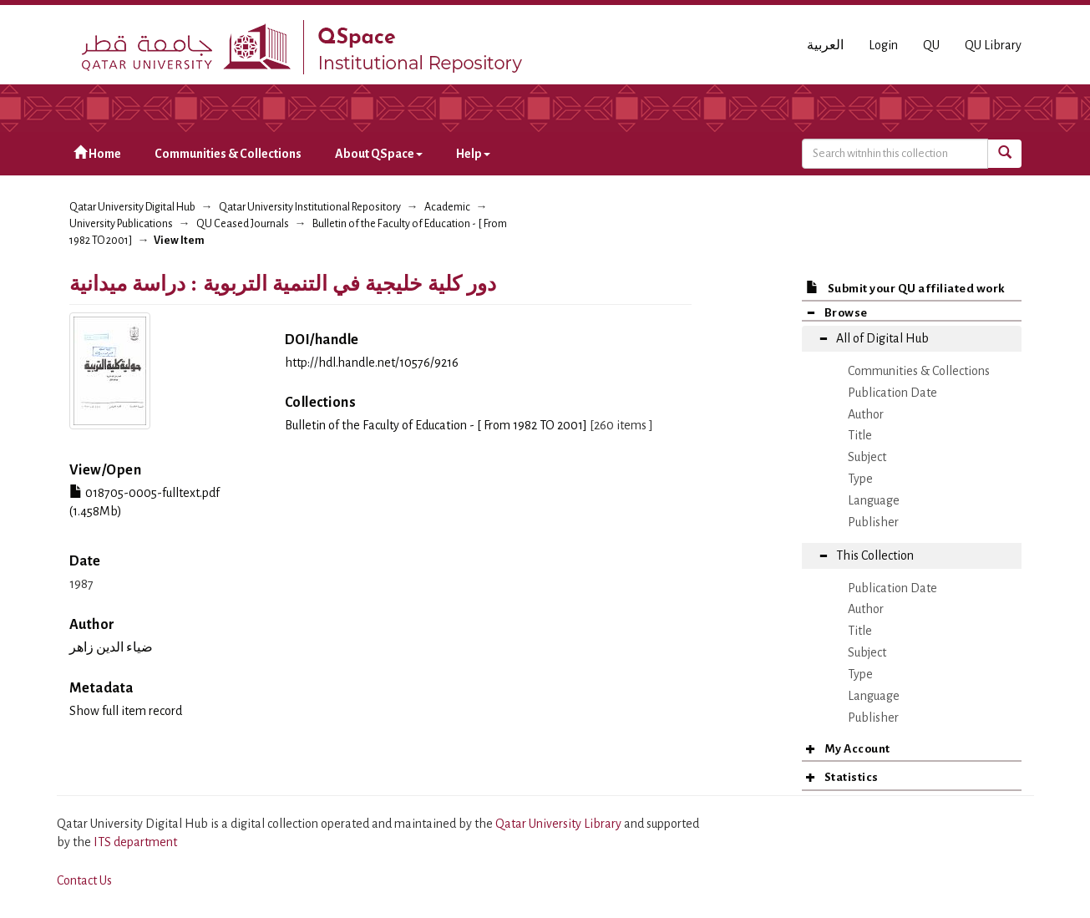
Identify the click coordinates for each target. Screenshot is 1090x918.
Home (97, 153)
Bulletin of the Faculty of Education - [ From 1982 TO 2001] (436, 425)
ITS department (135, 842)
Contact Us (84, 880)
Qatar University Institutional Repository (310, 207)
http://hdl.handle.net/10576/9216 (372, 362)
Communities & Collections (228, 153)
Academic (447, 207)
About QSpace (379, 153)
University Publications (121, 224)
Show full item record (125, 711)
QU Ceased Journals (242, 224)
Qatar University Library (559, 823)
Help (473, 153)
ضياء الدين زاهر (111, 647)
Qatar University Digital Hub (132, 207)
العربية (825, 45)
